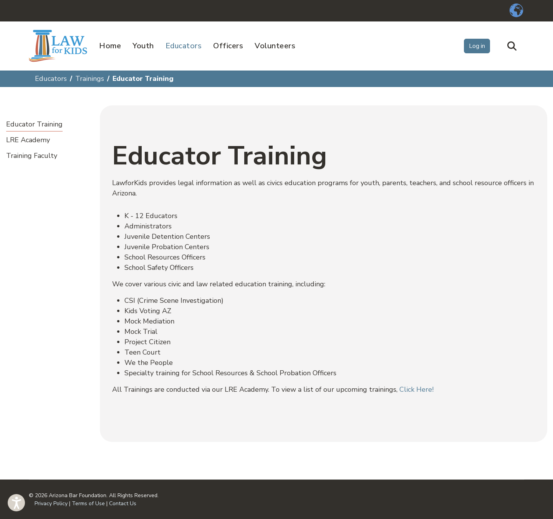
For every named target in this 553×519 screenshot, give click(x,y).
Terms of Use (88, 503)
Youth (143, 46)
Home (110, 46)
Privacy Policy (51, 503)
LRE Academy (28, 140)
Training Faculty (31, 155)
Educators (184, 46)
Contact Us (122, 503)
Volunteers (275, 46)
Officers (228, 46)
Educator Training (34, 124)
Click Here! (416, 389)
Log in (477, 46)
